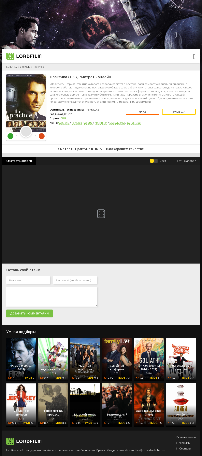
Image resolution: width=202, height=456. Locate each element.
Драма (88, 122)
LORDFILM (12, 66)
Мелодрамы (117, 122)
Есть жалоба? (185, 161)
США (63, 118)
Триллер (77, 122)
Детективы (134, 122)
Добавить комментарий (29, 313)
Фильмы (184, 443)
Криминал (101, 122)
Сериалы (25, 66)
